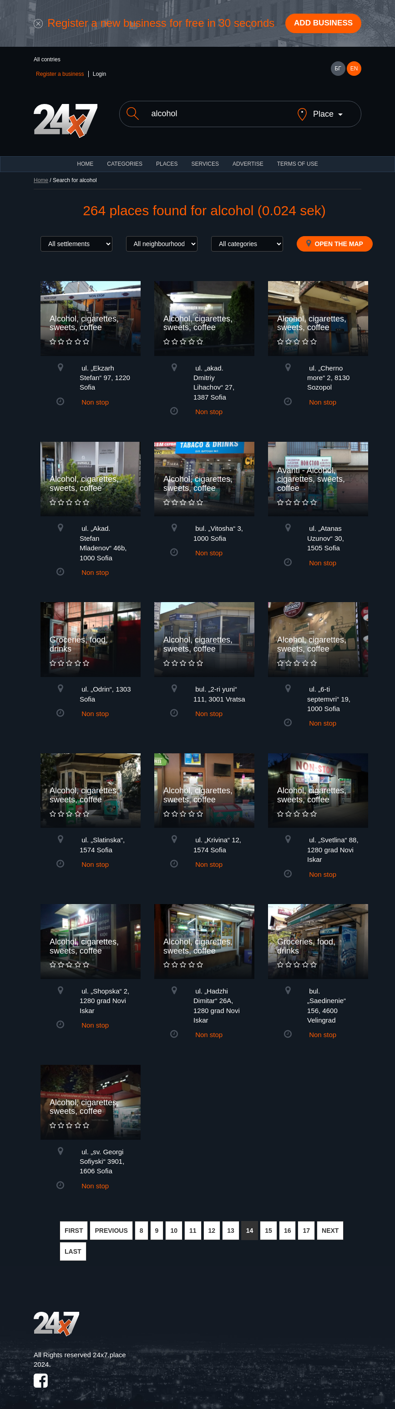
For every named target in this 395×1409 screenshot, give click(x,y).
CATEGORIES (124, 157)
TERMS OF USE (297, 157)
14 (249, 1224)
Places (166, 157)
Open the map (334, 237)
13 (230, 1224)
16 (287, 1224)
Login (99, 75)
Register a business (60, 75)
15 (268, 1224)
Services (204, 157)
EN (354, 70)
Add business (321, 24)
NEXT (330, 1224)
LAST (73, 1245)
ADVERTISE (248, 157)
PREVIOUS (111, 1224)
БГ (337, 70)
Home (41, 174)
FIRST (74, 1224)
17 (306, 1224)
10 (173, 1224)
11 (193, 1224)
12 (212, 1224)
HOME (85, 157)
